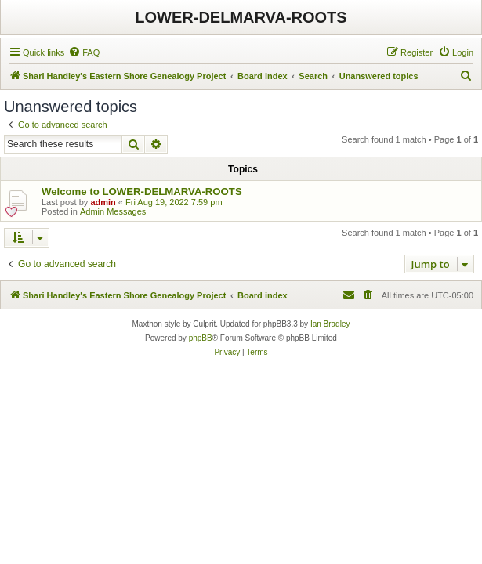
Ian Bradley (330, 324)
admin (102, 202)
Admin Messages (113, 211)
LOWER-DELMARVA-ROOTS (240, 17)
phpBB (200, 338)
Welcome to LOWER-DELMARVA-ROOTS (142, 191)
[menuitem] (84, 52)
